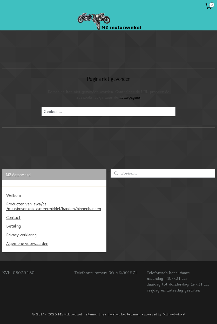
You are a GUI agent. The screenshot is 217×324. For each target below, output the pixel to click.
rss (103, 314)
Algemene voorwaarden (27, 243)
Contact (13, 217)
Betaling (13, 226)
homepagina (129, 97)
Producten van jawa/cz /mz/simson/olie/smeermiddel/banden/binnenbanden (53, 206)
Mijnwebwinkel (174, 314)
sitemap (91, 314)
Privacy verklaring (21, 234)
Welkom (13, 195)
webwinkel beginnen (125, 314)
